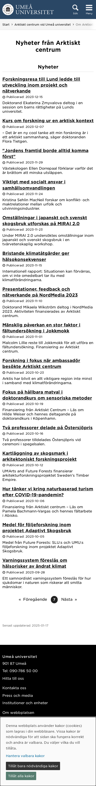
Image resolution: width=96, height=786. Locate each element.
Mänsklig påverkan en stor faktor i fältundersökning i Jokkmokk (41, 327)
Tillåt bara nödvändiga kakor (33, 766)
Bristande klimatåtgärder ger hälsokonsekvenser (35, 256)
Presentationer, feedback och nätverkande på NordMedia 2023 (40, 292)
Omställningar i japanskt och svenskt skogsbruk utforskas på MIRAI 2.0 (44, 220)
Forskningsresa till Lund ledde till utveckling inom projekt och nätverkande (41, 84)
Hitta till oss (13, 678)
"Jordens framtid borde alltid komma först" (45, 153)
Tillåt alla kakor (21, 776)
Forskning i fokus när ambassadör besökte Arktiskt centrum (41, 363)
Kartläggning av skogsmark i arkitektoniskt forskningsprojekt (39, 456)
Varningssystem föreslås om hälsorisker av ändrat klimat (34, 563)
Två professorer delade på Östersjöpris (47, 427)
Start (5, 24)
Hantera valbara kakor (25, 755)
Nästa (67, 599)
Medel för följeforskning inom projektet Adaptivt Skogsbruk (36, 527)
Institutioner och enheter (25, 702)
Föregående (35, 599)
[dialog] (48, 751)
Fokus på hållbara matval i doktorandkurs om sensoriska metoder (47, 394)
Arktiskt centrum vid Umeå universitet (42, 24)
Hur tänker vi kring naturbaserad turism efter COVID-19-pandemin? (47, 491)
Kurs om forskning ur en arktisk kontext (48, 120)
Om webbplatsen (18, 712)
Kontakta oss (14, 687)
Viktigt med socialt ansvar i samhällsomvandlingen (33, 184)
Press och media (17, 695)
